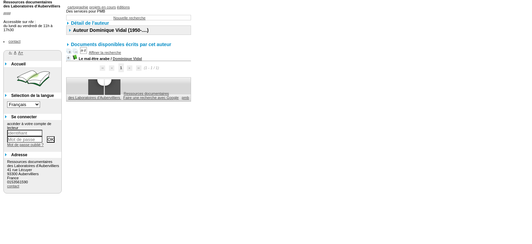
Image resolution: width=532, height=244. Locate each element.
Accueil (18, 64)
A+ (20, 52)
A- (10, 52)
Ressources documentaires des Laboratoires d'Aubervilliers (118, 96)
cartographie (78, 7)
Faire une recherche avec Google (150, 98)
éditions (123, 7)
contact (14, 41)
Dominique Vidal (127, 59)
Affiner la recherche (105, 52)
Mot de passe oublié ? (25, 145)
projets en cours (102, 7)
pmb (185, 98)
